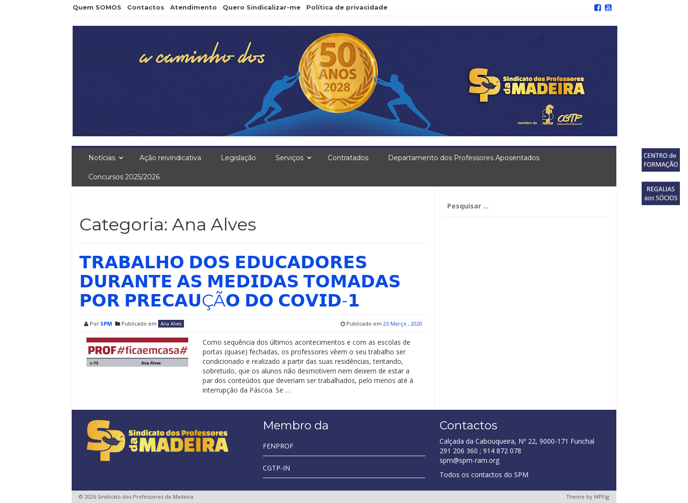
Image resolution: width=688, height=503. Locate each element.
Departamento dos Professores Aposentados (463, 157)
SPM (106, 323)
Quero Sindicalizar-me (262, 7)
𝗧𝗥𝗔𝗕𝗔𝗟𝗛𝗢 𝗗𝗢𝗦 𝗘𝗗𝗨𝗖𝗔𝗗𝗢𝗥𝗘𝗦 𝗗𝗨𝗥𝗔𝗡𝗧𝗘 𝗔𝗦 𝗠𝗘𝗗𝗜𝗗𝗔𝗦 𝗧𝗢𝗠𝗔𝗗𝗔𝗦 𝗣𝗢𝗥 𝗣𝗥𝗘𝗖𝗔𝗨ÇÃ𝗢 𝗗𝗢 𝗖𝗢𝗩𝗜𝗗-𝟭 (240, 281)
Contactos (145, 7)
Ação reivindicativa (170, 157)
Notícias (101, 157)
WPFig (601, 496)
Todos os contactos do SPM (484, 474)
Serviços (289, 157)
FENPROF (278, 445)
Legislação (238, 157)
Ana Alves (171, 323)
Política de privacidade (346, 7)
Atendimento (193, 7)
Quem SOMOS (97, 7)
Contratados (348, 157)
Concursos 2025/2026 (124, 177)
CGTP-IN (276, 467)
